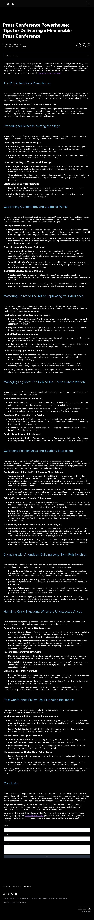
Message (7, 843)
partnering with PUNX (34, 815)
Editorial (27, 886)
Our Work (17, 886)
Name (6, 826)
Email (6, 834)
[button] (87, 3)
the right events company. (50, 73)
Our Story (6, 886)
